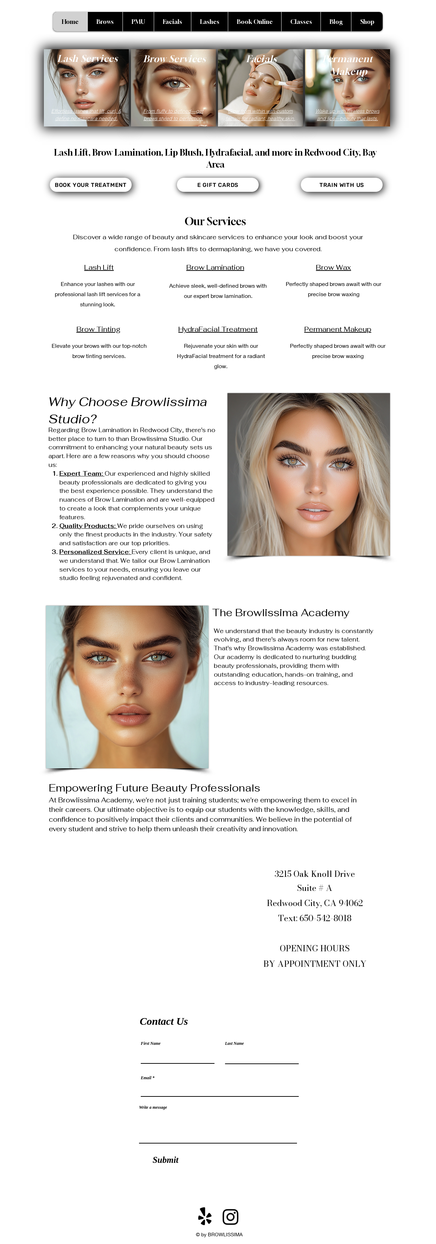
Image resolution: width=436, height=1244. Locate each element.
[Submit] (165, 1159)
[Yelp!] (205, 1216)
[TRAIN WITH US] (342, 185)
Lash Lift (99, 267)
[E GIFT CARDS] (218, 185)
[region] (86, 87)
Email (146, 1078)
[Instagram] (230, 1216)
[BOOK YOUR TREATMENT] (91, 185)
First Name (150, 1043)
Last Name (234, 1043)
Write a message (153, 1107)
